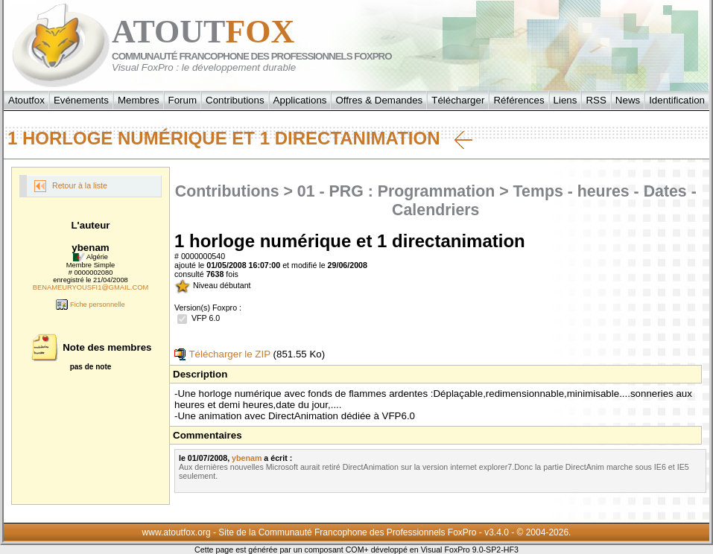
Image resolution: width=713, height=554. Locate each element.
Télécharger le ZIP (222, 354)
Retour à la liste (70, 186)
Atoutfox (26, 100)
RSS (596, 100)
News (627, 100)
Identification (677, 100)
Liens (565, 100)
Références (518, 100)
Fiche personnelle (90, 304)
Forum (182, 100)
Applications (300, 100)
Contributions (235, 100)
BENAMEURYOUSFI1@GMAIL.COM (90, 287)
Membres (138, 100)
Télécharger (457, 100)
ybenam (247, 457)
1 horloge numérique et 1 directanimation (239, 138)
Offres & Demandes (378, 100)
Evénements (81, 100)
